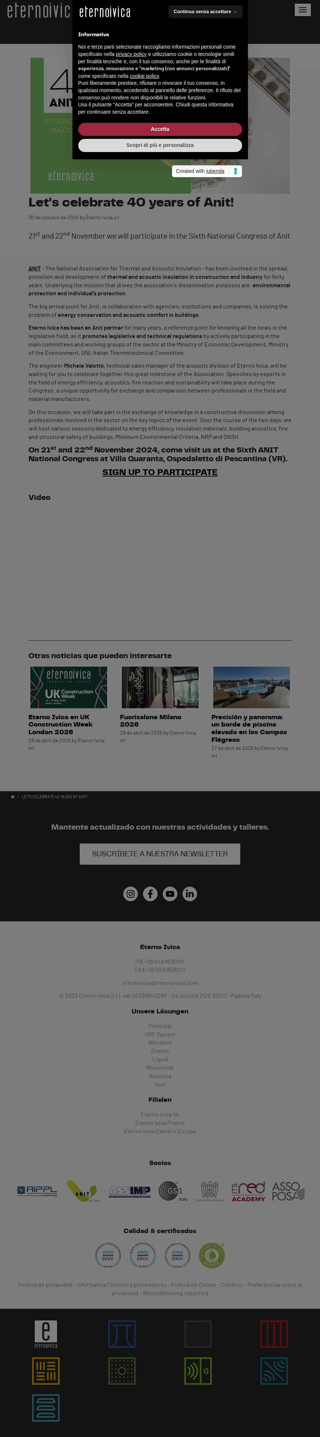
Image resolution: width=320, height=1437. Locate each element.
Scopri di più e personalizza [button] (159, 784)
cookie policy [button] (144, 715)
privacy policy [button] (131, 693)
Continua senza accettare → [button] (205, 650)
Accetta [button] (160, 768)
